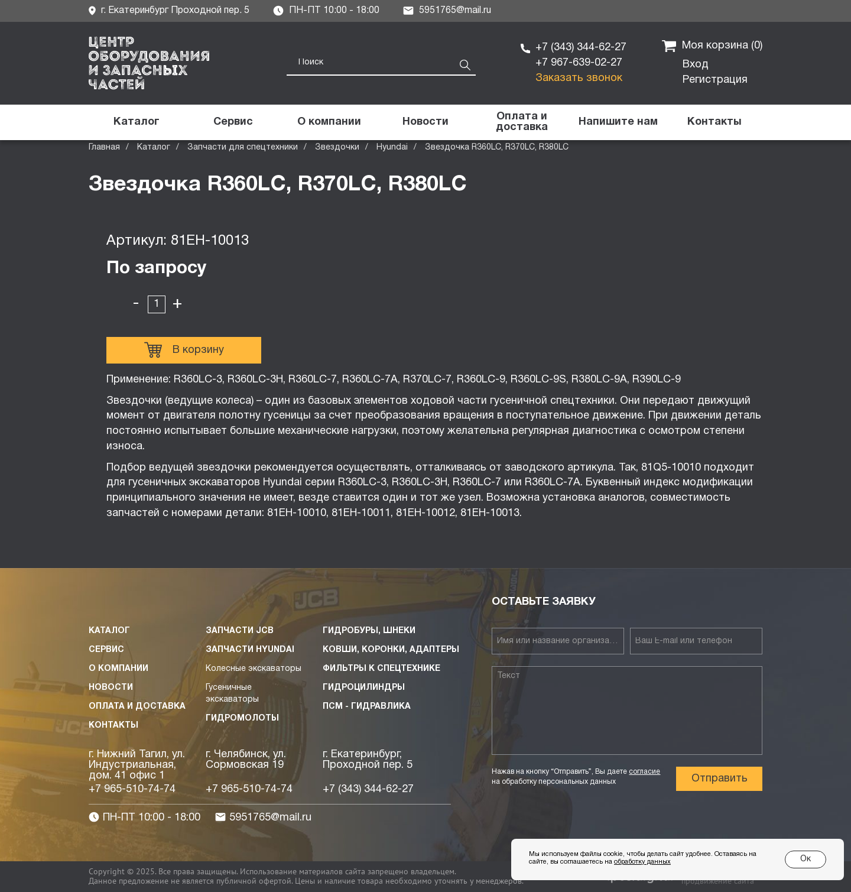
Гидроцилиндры (364, 688)
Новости (111, 688)
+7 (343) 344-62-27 (580, 48)
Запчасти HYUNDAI (250, 650)
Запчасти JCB (240, 631)
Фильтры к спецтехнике (381, 669)
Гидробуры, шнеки (369, 631)
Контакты (113, 725)
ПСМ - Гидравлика (367, 707)
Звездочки (337, 147)
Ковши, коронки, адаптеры (391, 650)
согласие (644, 771)
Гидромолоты (242, 718)
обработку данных (642, 862)
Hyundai (392, 147)
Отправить (719, 779)
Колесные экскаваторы (253, 669)
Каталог (153, 147)
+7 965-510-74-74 (132, 789)
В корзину (184, 350)
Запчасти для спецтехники (242, 147)
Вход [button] (696, 65)
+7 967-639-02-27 (578, 63)
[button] (618, 122)
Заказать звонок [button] (578, 78)
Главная (104, 147)
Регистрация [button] (715, 80)
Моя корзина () (712, 46)
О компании (118, 669)
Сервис (106, 650)
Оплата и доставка (137, 707)
